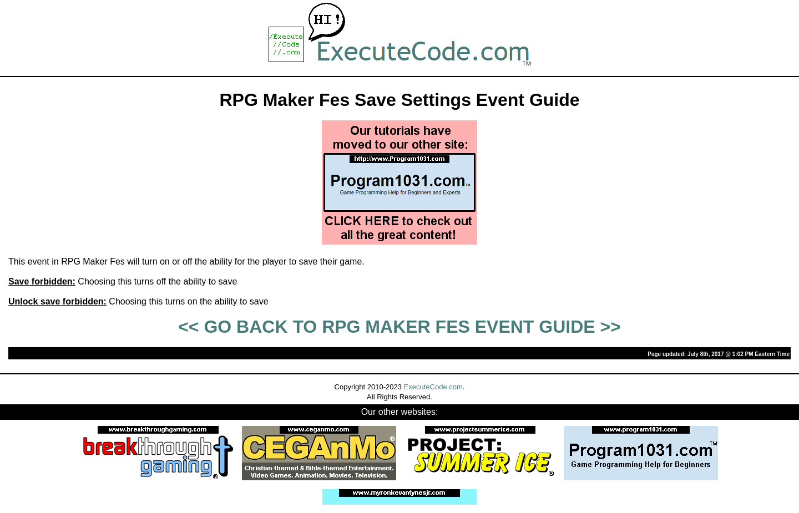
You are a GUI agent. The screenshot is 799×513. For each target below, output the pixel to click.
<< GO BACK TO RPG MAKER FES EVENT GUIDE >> (399, 327)
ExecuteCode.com (433, 387)
